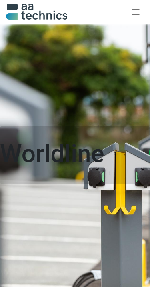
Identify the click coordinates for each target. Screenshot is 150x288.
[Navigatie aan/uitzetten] (135, 11)
